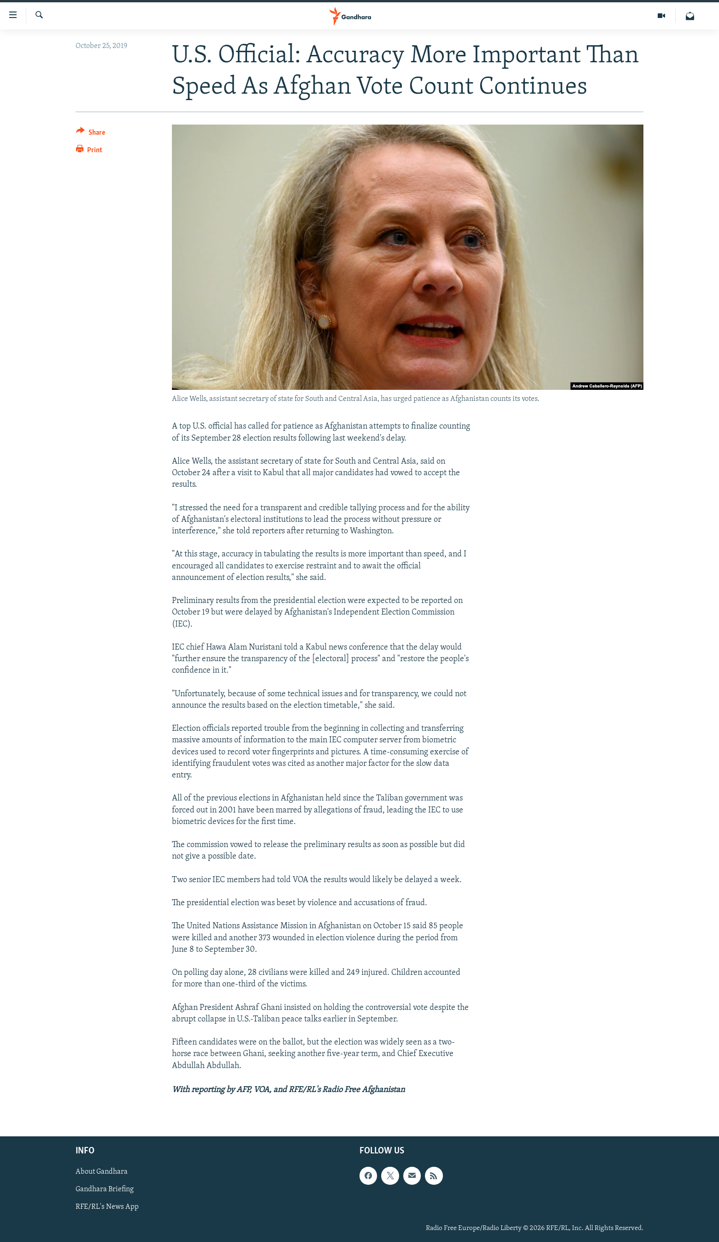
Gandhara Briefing (105, 1189)
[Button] (90, 134)
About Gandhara (102, 1172)
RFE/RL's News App (107, 1207)
